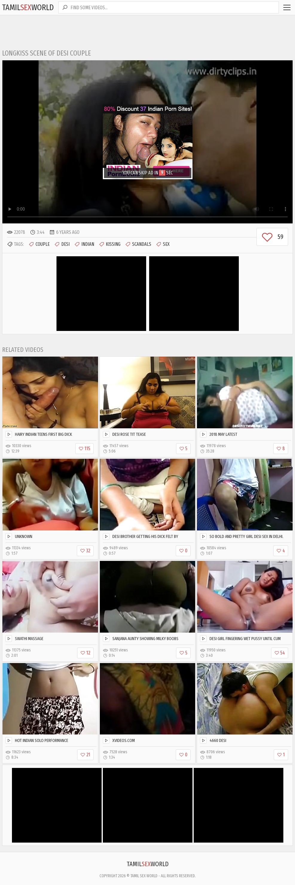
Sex (162, 244)
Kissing (109, 244)
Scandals (138, 244)
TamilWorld (28, 7)
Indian (84, 244)
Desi (62, 244)
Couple (39, 244)
